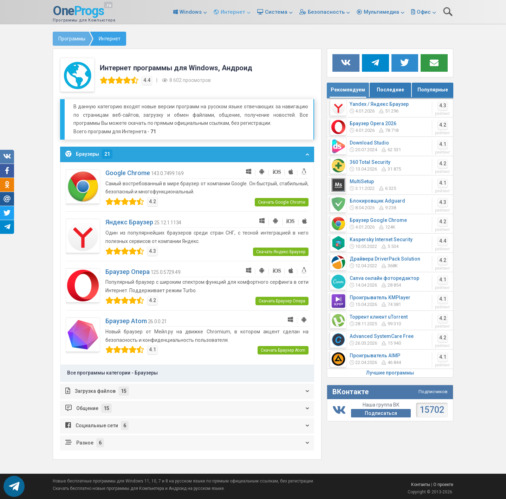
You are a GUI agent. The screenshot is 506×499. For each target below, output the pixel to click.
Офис (424, 12)
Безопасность (326, 12)
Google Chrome (127, 173)
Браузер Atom (126, 321)
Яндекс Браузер (129, 222)
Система (276, 12)
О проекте (443, 484)
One (78, 11)
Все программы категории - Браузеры (112, 373)
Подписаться (381, 413)
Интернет (233, 12)
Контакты (420, 484)
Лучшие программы (390, 373)
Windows (191, 12)
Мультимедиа (381, 12)
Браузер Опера (127, 271)
